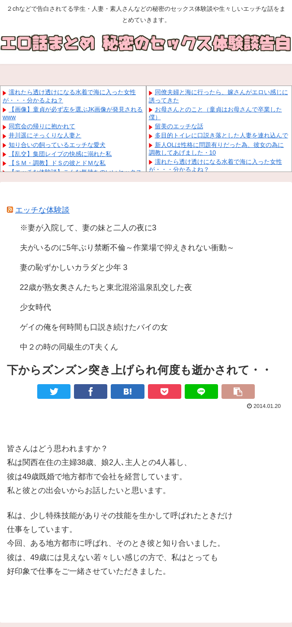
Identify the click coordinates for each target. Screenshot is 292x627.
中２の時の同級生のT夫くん (69, 347)
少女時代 (35, 307)
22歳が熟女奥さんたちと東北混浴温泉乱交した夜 (106, 287)
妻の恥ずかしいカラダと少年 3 (74, 267)
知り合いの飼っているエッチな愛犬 (57, 144)
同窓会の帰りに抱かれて (42, 126)
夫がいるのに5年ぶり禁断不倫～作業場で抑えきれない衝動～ (127, 247)
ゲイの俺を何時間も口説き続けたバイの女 (94, 327)
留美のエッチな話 (179, 126)
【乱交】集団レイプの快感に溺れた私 (60, 153)
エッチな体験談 (42, 210)
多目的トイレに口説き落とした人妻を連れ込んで (221, 135)
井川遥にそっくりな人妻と (45, 135)
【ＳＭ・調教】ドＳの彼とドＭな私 (57, 162)
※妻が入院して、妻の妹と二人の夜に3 (88, 227)
